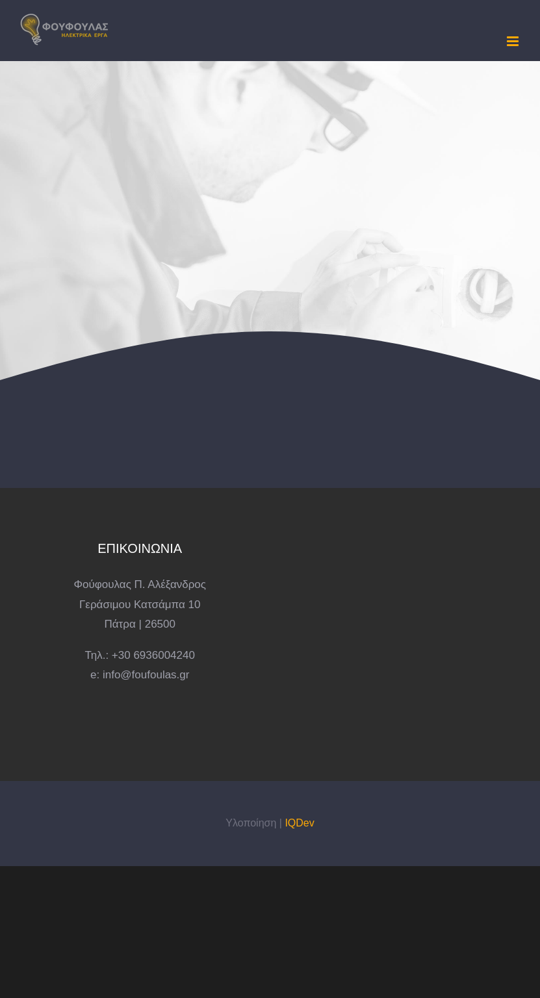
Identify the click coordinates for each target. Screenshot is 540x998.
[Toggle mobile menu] (514, 41)
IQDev (299, 822)
